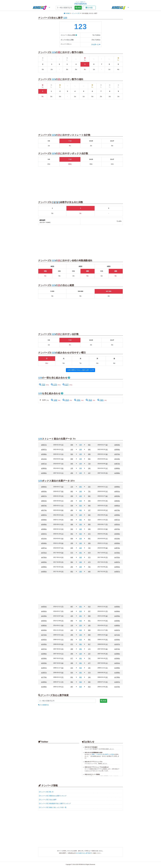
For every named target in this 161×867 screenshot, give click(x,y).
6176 (117, 510)
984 (72, 562)
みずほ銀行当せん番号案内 (83, 853)
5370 (117, 454)
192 (89, 668)
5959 (117, 449)
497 (72, 686)
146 (72, 611)
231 (77, 400)
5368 (44, 454)
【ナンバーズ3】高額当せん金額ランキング (52, 796)
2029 (44, 663)
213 (65, 400)
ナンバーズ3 (76, 13)
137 (89, 510)
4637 (117, 562)
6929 (117, 445)
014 (89, 519)
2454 (117, 639)
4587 (117, 571)
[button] (41, 8)
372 (89, 557)
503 (72, 454)
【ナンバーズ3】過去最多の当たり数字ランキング (54, 803)
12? (65, 384)
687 (72, 606)
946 (89, 505)
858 (89, 524)
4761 (44, 552)
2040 (117, 658)
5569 (44, 519)
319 (72, 449)
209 (72, 543)
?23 (42, 384)
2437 (117, 644)
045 (72, 463)
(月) (62, 449)
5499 (44, 524)
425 (72, 616)
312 (89, 400)
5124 (44, 459)
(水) (62, 445)
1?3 (54, 384)
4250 (117, 616)
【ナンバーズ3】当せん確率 (47, 799)
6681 (117, 505)
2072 (44, 649)
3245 (44, 630)
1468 (44, 686)
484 (72, 510)
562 (89, 639)
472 (89, 534)
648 (72, 557)
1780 (117, 677)
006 (89, 454)
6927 (44, 445)
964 (72, 682)
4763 (117, 552)
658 (89, 616)
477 (89, 663)
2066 (44, 473)
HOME (67, 13)
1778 (44, 677)
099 (72, 445)
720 (89, 463)
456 (72, 473)
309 (89, 543)
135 (72, 468)
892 (89, 459)
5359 (117, 534)
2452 (44, 639)
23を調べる (95, 44)
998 (72, 524)
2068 (117, 473)
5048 (44, 543)
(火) (106, 459)
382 (89, 682)
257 (89, 611)
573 (72, 552)
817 (89, 644)
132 (54, 400)
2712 (117, 635)
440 (89, 571)
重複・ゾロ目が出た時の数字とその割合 (103, 754)
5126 (117, 459)
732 (89, 658)
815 (89, 686)
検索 (78, 8)
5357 (44, 534)
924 (72, 672)
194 (72, 501)
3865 (117, 468)
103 (72, 630)
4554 (44, 606)
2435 (44, 644)
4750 (44, 557)
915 (89, 606)
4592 (117, 567)
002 (72, 534)
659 (89, 635)
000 (72, 519)
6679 (44, 505)
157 (89, 473)
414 (72, 668)
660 (89, 630)
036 (72, 505)
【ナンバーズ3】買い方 (45, 792)
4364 (117, 611)
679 (89, 552)
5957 (44, 449)
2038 (44, 658)
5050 (117, 543)
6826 (117, 501)
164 (89, 677)
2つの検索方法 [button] (43, 705)
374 (89, 672)
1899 (117, 672)
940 (89, 449)
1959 (117, 668)
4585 (44, 571)
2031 (117, 663)
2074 (117, 649)
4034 (44, 621)
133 (72, 486)
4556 (117, 606)
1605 (44, 682)
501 (89, 621)
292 (72, 567)
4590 (44, 567)
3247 (117, 630)
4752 (117, 557)
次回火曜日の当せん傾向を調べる (80, 370)
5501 (117, 524)
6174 (44, 510)
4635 (44, 562)
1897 (44, 672)
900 (72, 621)
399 (72, 649)
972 (72, 644)
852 (72, 571)
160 (89, 468)
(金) (106, 445)
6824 (44, 501)
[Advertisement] (19, 43)
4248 (44, 616)
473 (89, 562)
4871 (44, 463)
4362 (44, 611)
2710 (44, 635)
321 (100, 400)
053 (72, 639)
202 (89, 486)
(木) (106, 473)
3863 (44, 468)
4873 (117, 463)
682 (89, 445)
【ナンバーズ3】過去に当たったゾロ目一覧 (52, 807)
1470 (117, 686)
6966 (117, 486)
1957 (44, 668)
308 (72, 663)
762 (89, 567)
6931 (117, 491)
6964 (44, 486)
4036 (117, 621)
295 (72, 635)
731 (89, 491)
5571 (117, 519)
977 (72, 658)
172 (89, 649)
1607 (117, 682)
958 (72, 459)
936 (89, 501)
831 (72, 677)
